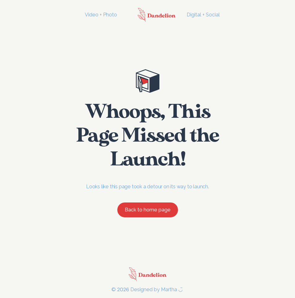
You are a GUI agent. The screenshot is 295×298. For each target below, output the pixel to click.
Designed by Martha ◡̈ (157, 289)
